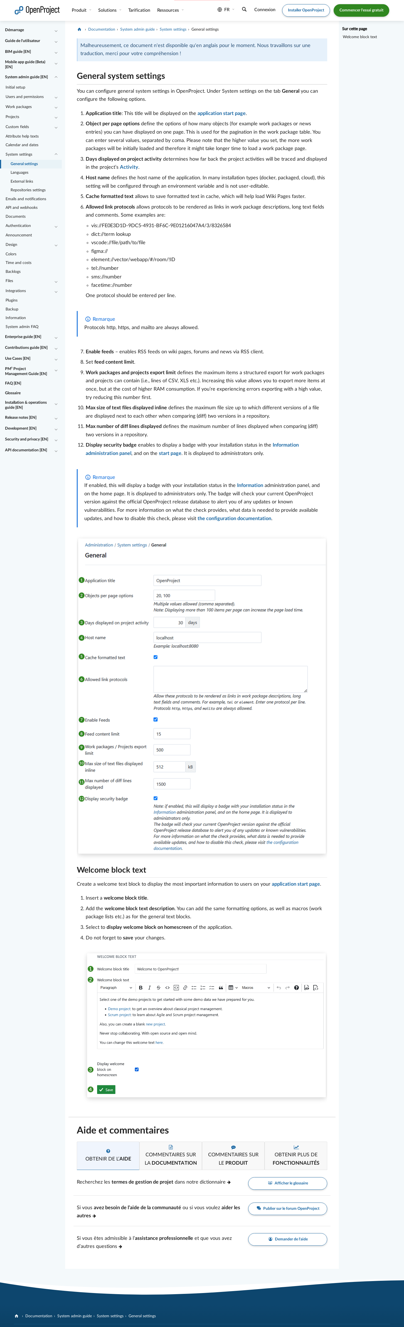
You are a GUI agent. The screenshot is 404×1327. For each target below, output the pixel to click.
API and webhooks (22, 208)
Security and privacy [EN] (26, 439)
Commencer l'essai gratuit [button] (361, 10)
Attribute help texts (22, 136)
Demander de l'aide (288, 1239)
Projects (12, 117)
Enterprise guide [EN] (23, 337)
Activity (129, 167)
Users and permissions (25, 97)
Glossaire (13, 393)
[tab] (108, 1156)
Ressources (168, 10)
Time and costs (18, 263)
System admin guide (137, 29)
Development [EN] (20, 428)
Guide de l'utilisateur (22, 41)
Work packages (19, 107)
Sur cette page (354, 29)
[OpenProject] (80, 29)
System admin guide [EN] (26, 77)
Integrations (16, 291)
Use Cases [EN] (17, 359)
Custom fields (17, 127)
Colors (11, 254)
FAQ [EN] (13, 383)
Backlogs (13, 272)
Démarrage (14, 30)
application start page (222, 113)
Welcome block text (360, 37)
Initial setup (15, 87)
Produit (80, 10)
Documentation (101, 29)
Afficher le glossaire (287, 1183)
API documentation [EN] (26, 450)
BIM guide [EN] (18, 52)
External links (22, 181)
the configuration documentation (234, 518)
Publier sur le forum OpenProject (287, 1208)
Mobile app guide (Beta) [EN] (25, 64)
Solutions (108, 10)
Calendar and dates (22, 145)
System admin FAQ (22, 327)
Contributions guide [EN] (26, 348)
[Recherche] (244, 10)
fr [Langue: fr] (223, 10)
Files (9, 281)
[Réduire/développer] (56, 30)
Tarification (139, 10)
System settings (19, 154)
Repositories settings (28, 190)
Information (16, 318)
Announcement (19, 235)
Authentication (18, 226)
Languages (19, 173)
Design (11, 245)
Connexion (264, 10)
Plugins (12, 300)
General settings (24, 164)
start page (170, 453)
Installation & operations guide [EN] (26, 405)
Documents (16, 217)
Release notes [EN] (20, 418)
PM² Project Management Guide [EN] (26, 371)
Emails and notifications (26, 199)
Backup (12, 309)
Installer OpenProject (306, 10)
